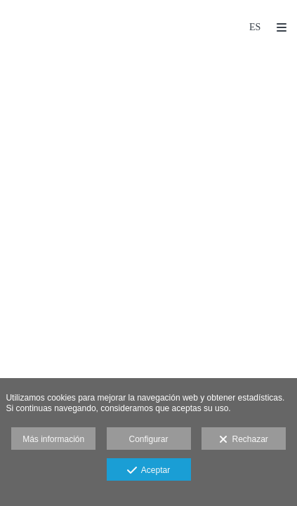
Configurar (148, 439)
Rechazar (243, 440)
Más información (53, 439)
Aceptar (148, 470)
